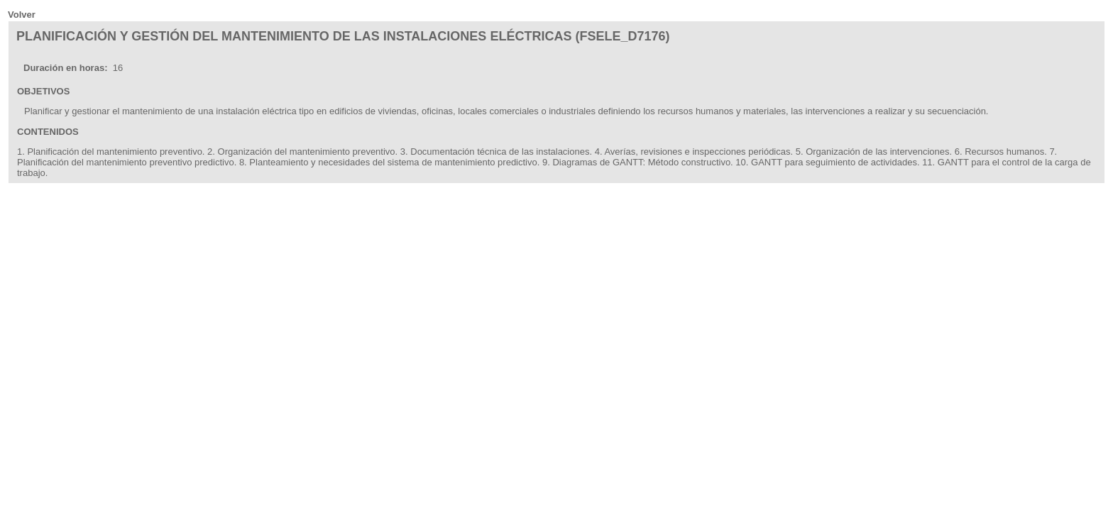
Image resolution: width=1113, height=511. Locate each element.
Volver (21, 14)
